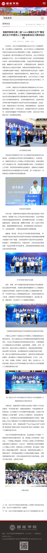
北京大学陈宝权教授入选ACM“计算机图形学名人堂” (26, 511)
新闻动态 (39, 24)
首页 (34, 24)
